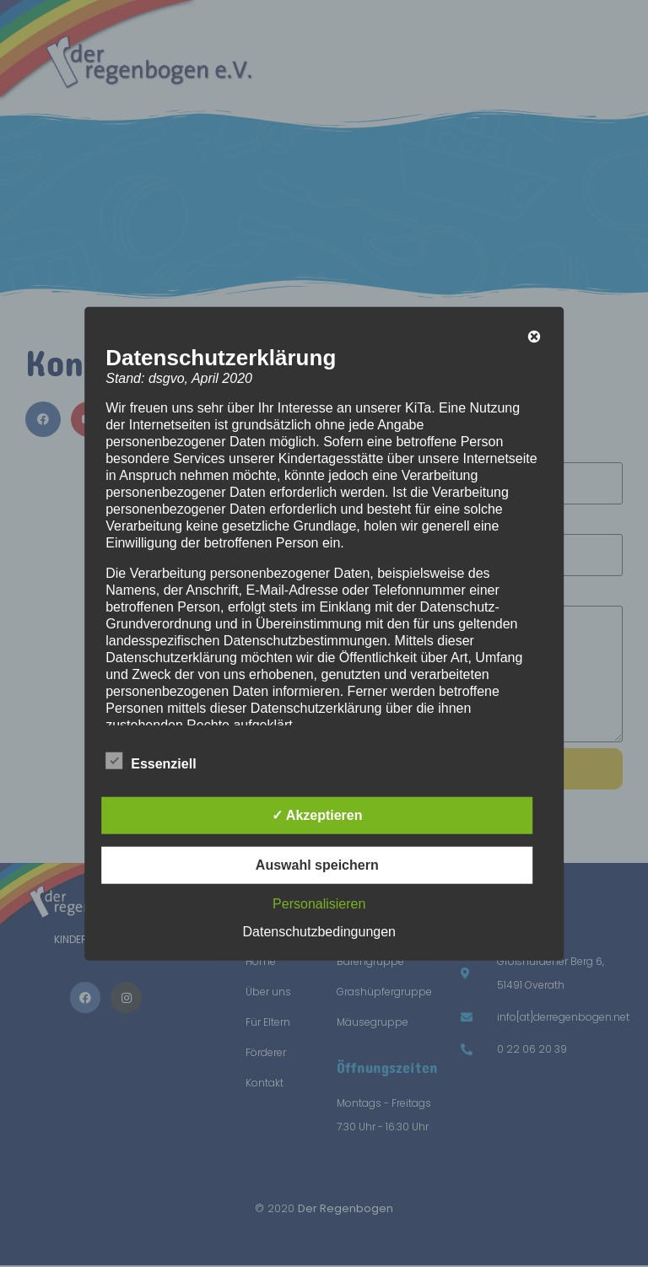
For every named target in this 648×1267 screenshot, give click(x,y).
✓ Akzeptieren (317, 814)
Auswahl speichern (317, 864)
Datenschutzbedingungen (319, 931)
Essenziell (150, 760)
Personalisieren (319, 903)
